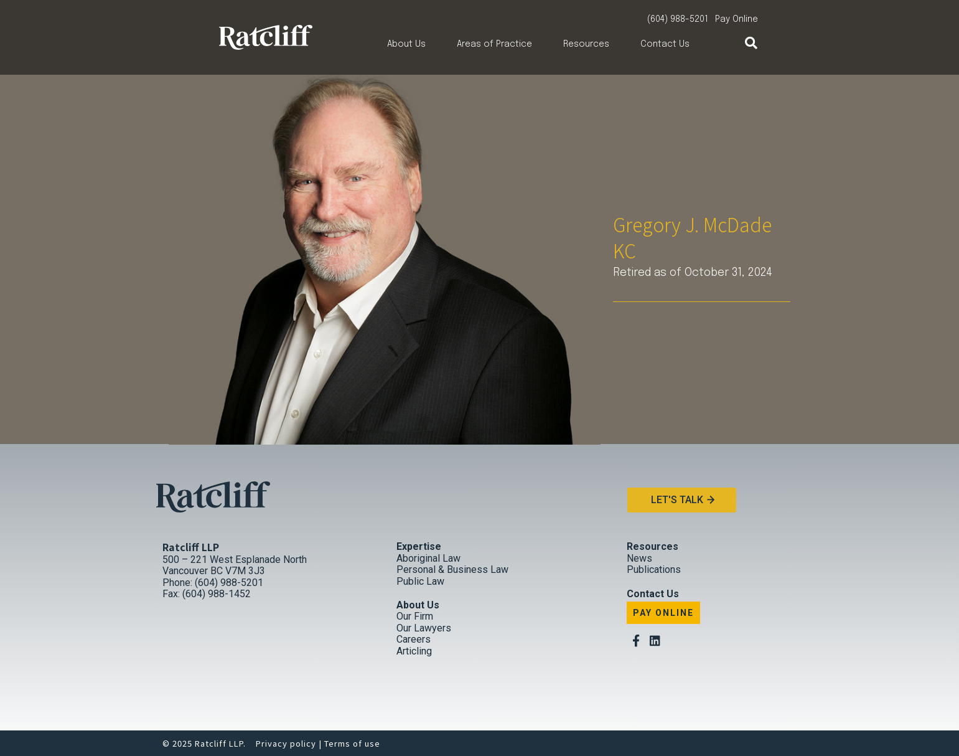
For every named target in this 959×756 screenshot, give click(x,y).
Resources (586, 44)
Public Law (420, 581)
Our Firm (414, 616)
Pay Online (736, 19)
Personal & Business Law (452, 569)
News (639, 558)
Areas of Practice (494, 44)
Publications (654, 569)
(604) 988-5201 (677, 19)
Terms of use (352, 743)
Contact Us (665, 44)
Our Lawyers (423, 628)
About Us (406, 44)
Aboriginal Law (428, 558)
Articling (414, 651)
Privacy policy (286, 743)
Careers (413, 639)
